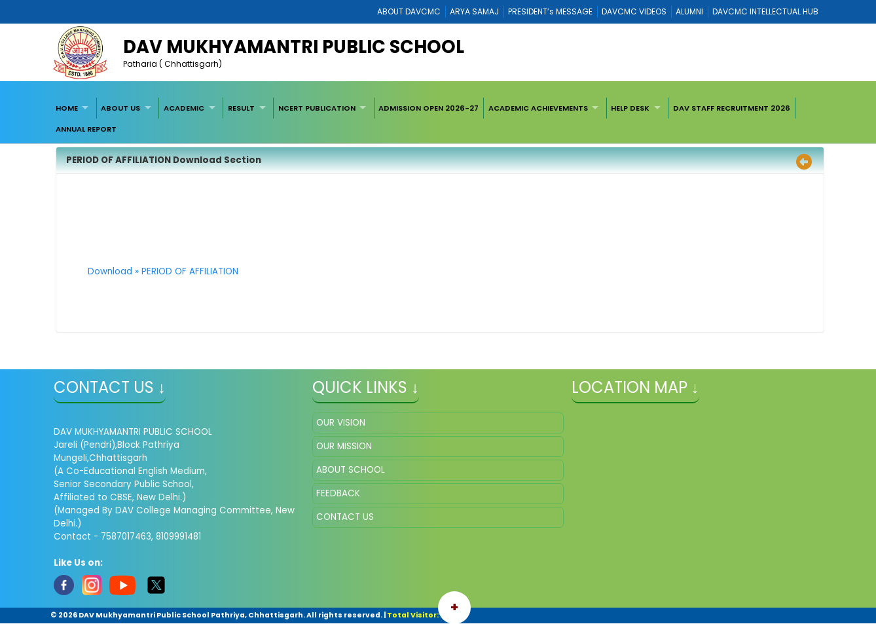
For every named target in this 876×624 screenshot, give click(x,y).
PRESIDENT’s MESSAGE (550, 11)
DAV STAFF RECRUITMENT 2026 (731, 108)
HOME (67, 108)
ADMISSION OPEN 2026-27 (428, 108)
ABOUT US (120, 108)
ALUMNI (689, 11)
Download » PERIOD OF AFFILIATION (163, 271)
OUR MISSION (344, 446)
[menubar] (438, 119)
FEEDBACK (338, 493)
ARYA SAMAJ (474, 11)
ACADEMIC (184, 108)
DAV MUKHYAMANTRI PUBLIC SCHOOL (293, 47)
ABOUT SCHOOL (350, 470)
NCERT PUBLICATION (317, 108)
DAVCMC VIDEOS (634, 11)
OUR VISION (340, 422)
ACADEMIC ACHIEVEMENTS (538, 108)
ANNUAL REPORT (86, 129)
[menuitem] (74, 108)
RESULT (241, 108)
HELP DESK (630, 108)
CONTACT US (345, 517)
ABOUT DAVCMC (409, 11)
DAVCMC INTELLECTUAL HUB (765, 11)
